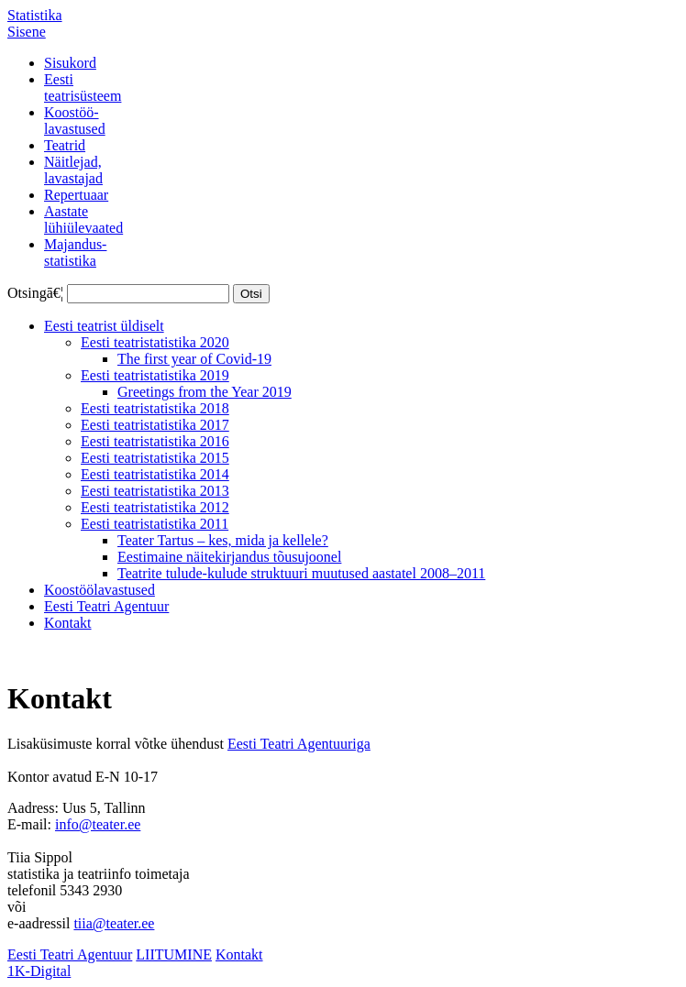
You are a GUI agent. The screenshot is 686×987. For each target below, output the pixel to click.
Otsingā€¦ (35, 293)
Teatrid (64, 145)
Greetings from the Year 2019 (204, 392)
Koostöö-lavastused (74, 120)
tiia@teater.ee (113, 923)
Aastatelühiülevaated (83, 219)
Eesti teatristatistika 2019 (155, 375)
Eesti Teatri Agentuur (106, 606)
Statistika (34, 15)
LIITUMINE (174, 954)
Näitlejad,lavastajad (73, 170)
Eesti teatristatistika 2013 (155, 491)
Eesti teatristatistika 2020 (155, 342)
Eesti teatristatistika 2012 (155, 507)
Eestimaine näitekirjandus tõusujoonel (229, 557)
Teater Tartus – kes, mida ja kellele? (222, 540)
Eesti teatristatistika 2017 (155, 425)
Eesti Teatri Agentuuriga (299, 743)
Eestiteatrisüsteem (82, 87)
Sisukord (70, 63)
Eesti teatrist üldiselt (104, 326)
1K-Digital (39, 971)
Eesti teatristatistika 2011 (154, 524)
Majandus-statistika (75, 252)
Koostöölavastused (99, 590)
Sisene (26, 31)
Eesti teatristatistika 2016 (155, 441)
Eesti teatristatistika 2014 (155, 474)
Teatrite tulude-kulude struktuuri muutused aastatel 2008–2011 (301, 573)
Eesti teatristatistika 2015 (155, 458)
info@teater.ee (97, 824)
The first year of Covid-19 (194, 359)
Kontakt (68, 623)
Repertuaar (76, 195)
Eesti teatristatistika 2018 (155, 408)
